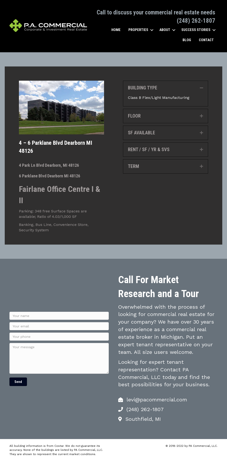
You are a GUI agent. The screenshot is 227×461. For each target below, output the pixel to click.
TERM (133, 166)
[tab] (165, 88)
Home (116, 30)
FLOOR (134, 116)
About (164, 30)
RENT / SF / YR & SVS (149, 149)
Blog (187, 40)
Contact (206, 40)
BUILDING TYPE (142, 88)
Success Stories (195, 30)
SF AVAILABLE (141, 133)
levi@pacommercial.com (157, 400)
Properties (138, 30)
